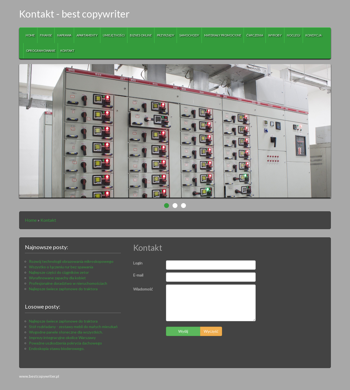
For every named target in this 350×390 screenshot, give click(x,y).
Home (31, 220)
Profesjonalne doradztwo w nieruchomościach (68, 283)
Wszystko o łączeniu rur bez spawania (61, 266)
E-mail (138, 275)
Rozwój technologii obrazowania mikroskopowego (71, 261)
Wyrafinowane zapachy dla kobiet (57, 277)
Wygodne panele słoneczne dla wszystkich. (66, 332)
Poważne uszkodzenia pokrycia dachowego (65, 343)
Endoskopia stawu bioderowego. (56, 348)
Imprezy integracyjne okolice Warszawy (62, 337)
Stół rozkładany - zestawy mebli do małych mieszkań (73, 326)
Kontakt (48, 220)
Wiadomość (143, 289)
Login (137, 263)
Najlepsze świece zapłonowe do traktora (63, 288)
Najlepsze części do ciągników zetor (59, 272)
